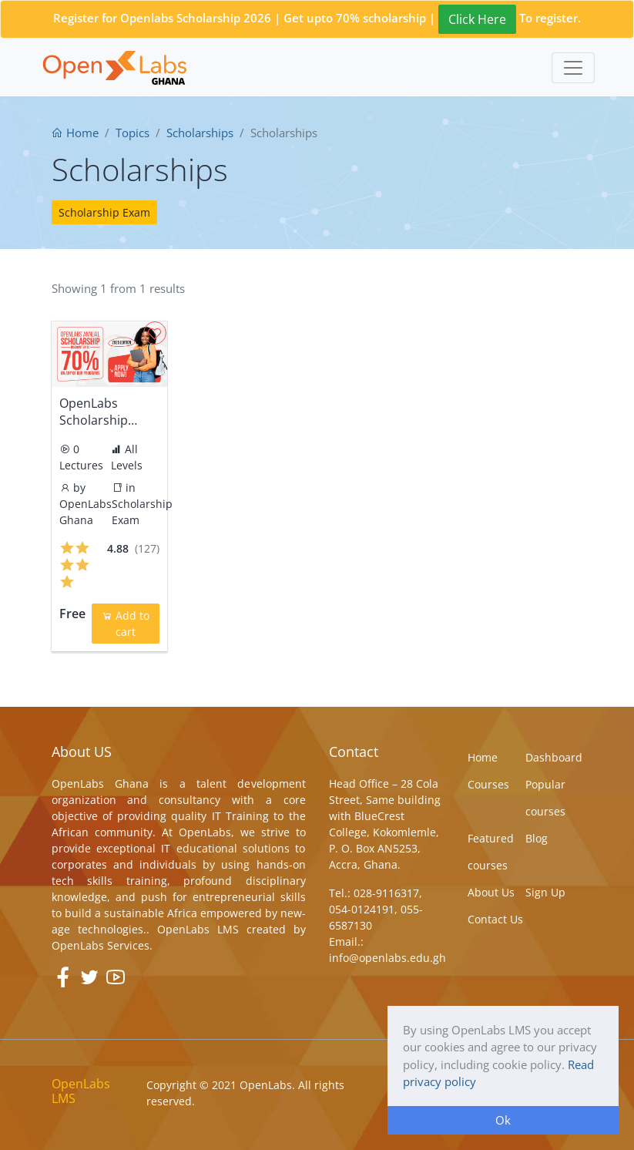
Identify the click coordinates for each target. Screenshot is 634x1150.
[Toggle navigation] (573, 67)
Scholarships (199, 132)
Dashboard (553, 757)
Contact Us (495, 919)
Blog (536, 838)
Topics (132, 132)
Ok (503, 1120)
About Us (491, 892)
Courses (488, 784)
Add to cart (125, 623)
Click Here (477, 19)
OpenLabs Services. (102, 945)
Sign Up (545, 892)
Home (75, 132)
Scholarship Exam (104, 212)
